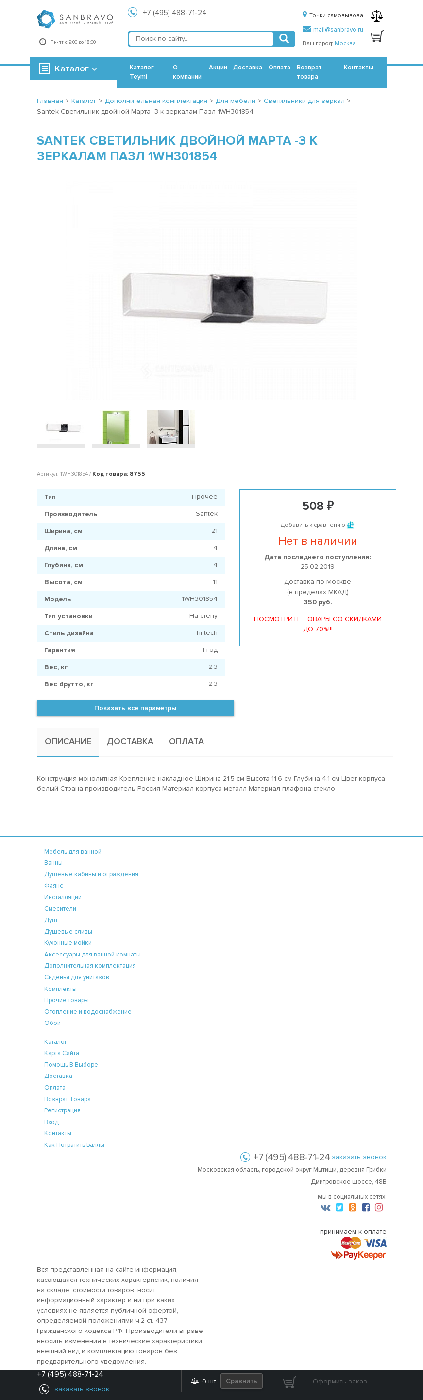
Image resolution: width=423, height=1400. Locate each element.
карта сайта (61, 1053)
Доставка (247, 67)
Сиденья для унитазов (76, 977)
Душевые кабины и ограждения (91, 874)
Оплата (279, 67)
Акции (218, 67)
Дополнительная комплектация (90, 966)
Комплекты (60, 989)
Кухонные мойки (68, 943)
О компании (187, 72)
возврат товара (67, 1099)
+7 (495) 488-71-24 (174, 12)
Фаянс (53, 885)
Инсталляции (63, 897)
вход (51, 1122)
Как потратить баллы (74, 1145)
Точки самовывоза (333, 15)
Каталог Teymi (142, 72)
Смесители (60, 909)
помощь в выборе (71, 1065)
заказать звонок (359, 1157)
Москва (345, 43)
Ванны (53, 863)
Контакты (358, 67)
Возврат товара (309, 72)
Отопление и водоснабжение (88, 1012)
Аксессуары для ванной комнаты (92, 954)
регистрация (62, 1110)
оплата (55, 1088)
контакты (57, 1133)
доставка (58, 1076)
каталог (56, 1042)
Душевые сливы (68, 932)
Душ (50, 920)
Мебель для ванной (73, 851)
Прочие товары (66, 1000)
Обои (52, 1023)
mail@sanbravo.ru (333, 30)
